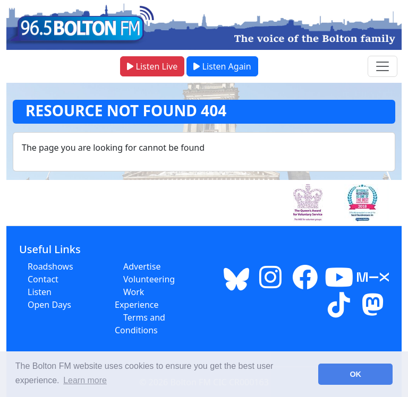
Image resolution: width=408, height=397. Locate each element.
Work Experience (137, 298)
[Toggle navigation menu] (382, 66)
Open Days (49, 304)
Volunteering (149, 279)
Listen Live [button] (152, 66)
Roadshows (50, 266)
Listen (40, 292)
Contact (43, 279)
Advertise (141, 266)
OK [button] (355, 374)
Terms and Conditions (140, 324)
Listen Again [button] (222, 66)
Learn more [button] (85, 380)
